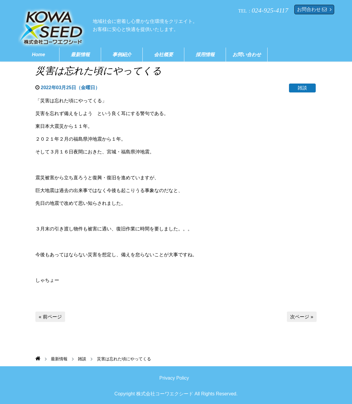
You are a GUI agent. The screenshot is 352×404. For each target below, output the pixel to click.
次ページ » (301, 316)
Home (38, 54)
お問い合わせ (246, 54)
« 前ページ (50, 316)
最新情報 (80, 54)
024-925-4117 (270, 10)
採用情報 (205, 54)
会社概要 (163, 54)
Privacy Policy (174, 378)
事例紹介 (121, 54)
